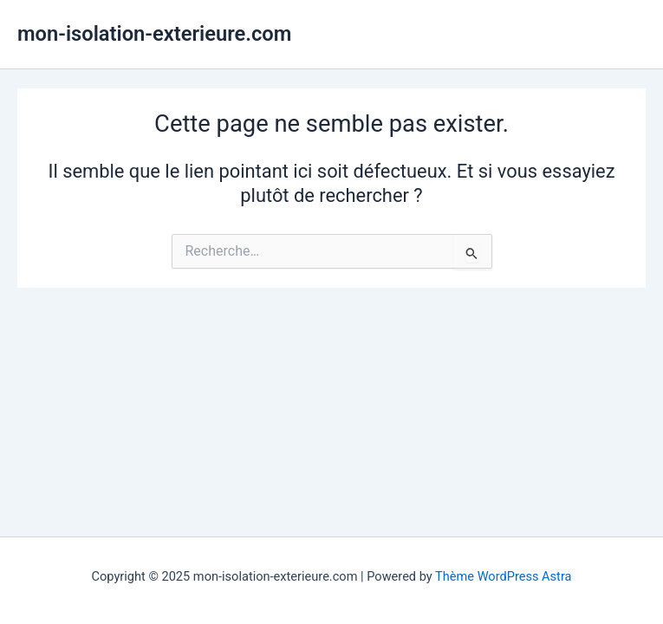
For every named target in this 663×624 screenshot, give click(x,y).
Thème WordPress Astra (503, 576)
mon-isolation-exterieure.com (154, 34)
